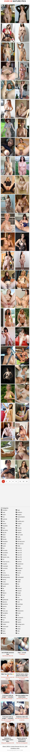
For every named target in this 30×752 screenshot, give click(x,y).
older (18, 546)
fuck (3, 595)
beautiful (4, 525)
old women (20, 543)
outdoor (19, 548)
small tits (19, 599)
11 (20, 481)
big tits (3, 532)
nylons (18, 539)
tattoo (18, 606)
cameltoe (4, 552)
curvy (3, 572)
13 (26, 481)
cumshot (4, 568)
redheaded (20, 577)
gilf (2, 597)
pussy (18, 572)
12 (23, 481)
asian (3, 514)
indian (3, 624)
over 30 (19, 550)
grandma (4, 604)
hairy (3, 608)
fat (2, 588)
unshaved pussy (21, 617)
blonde (3, 539)
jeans (3, 628)
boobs (3, 543)
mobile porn (20, 521)
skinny (18, 595)
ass (3, 517)
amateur (4, 510)
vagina (18, 622)
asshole (4, 519)
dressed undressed (7, 575)
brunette (4, 550)
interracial (4, 626)
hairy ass (4, 611)
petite (18, 566)
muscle (18, 528)
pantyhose (19, 564)
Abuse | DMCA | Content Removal (11, 746)
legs (18, 510)
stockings (19, 604)
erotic (3, 581)
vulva (18, 626)
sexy (18, 586)
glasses (4, 602)
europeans (5, 584)
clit (2, 559)
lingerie (19, 514)
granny (3, 606)
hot (2, 619)
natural (18, 530)
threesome (19, 611)
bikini (3, 534)
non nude (19, 534)
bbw (3, 521)
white (18, 628)
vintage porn (20, 624)
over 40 (19, 552)
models (19, 523)
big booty (4, 530)
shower (19, 590)
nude (18, 537)
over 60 (19, 557)
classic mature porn (7, 557)
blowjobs (4, 541)
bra (2, 548)
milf (17, 519)
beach (3, 523)
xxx (17, 633)
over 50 (19, 555)
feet (3, 590)
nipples (18, 532)
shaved (19, 588)
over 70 (19, 559)
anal (3, 512)
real (18, 575)
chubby (4, 555)
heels (3, 615)
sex (17, 584)
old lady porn (20, 541)
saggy (18, 579)
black (3, 537)
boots (3, 546)
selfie (18, 581)
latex (3, 631)
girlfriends (4, 599)
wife (18, 631)
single (18, 593)
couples (4, 564)
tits (17, 615)
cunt (3, 570)
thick (18, 608)
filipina (3, 593)
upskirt (18, 619)
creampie (4, 566)
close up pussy (6, 561)
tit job (18, 613)
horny (3, 617)
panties (19, 561)
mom (18, 525)
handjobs (4, 613)
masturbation (20, 517)
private (18, 570)
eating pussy (5, 577)
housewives (5, 622)
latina (3, 633)
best (3, 528)
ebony (3, 579)
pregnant (19, 568)
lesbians (19, 512)
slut (17, 597)
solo (18, 602)
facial (3, 586)
